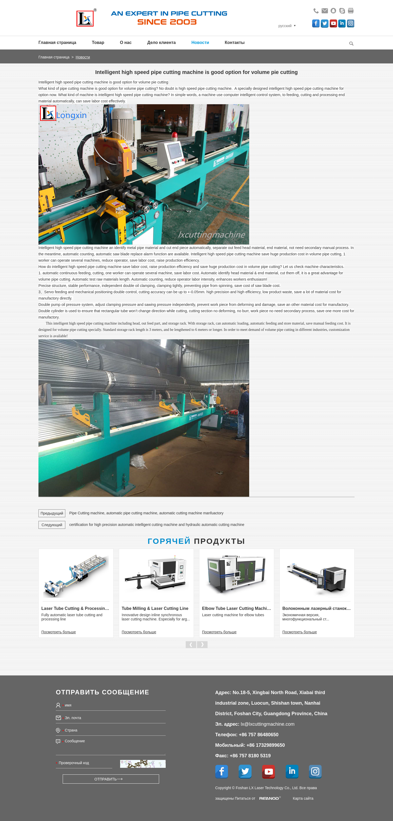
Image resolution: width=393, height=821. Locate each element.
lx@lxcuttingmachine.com (267, 724)
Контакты (234, 42)
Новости (200, 42)
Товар (98, 42)
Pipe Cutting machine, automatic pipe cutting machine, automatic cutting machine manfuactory (146, 513)
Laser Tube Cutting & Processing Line (76, 608)
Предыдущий (52, 513)
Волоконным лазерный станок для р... (317, 608)
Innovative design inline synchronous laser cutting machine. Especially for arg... (156, 617)
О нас (125, 42)
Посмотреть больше (58, 632)
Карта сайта (303, 798)
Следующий (52, 525)
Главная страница (57, 42)
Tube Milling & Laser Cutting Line (155, 608)
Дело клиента (161, 42)
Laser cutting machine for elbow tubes (233, 615)
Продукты (196, 541)
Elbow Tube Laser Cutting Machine (236, 608)
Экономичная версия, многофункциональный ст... (305, 617)
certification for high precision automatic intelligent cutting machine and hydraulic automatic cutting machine (156, 525)
